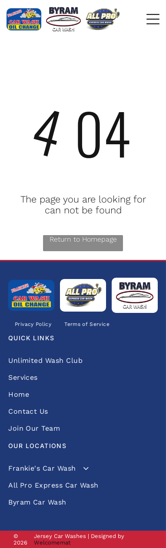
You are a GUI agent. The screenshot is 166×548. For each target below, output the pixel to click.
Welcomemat (52, 542)
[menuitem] (33, 324)
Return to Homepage (83, 239)
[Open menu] (152, 19)
